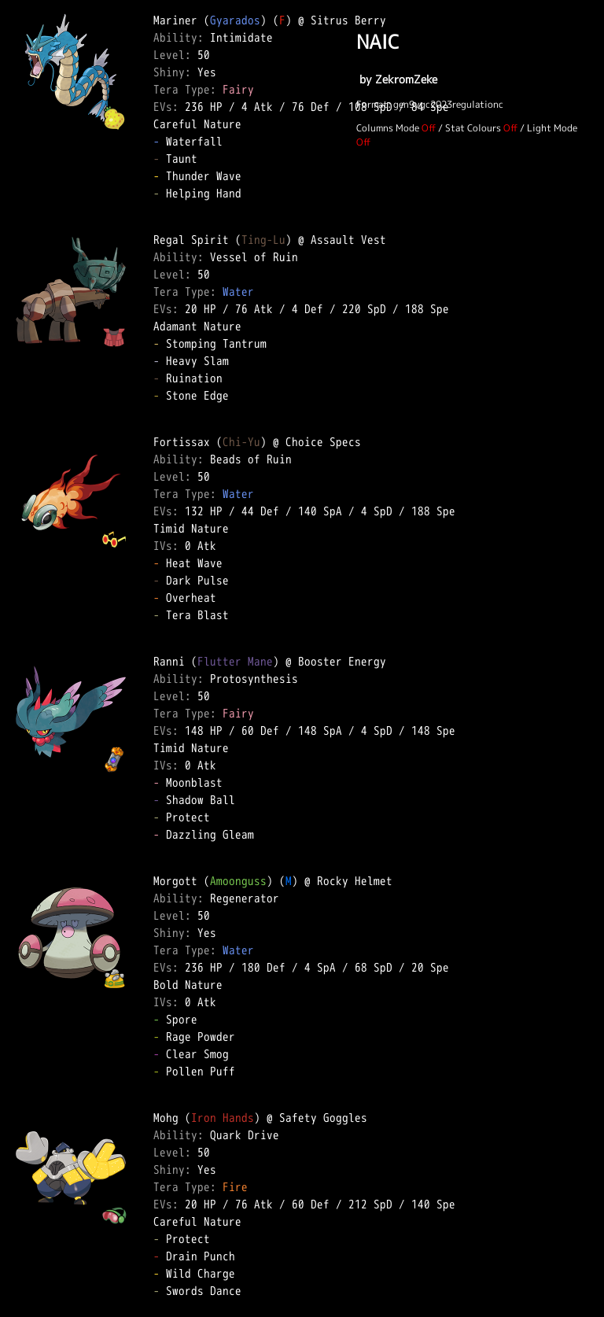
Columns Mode (387, 128)
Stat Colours (473, 128)
